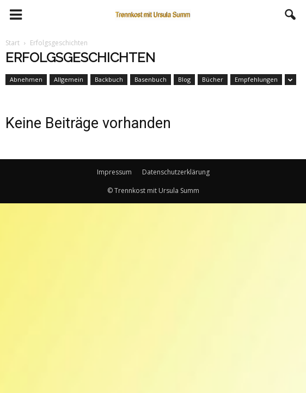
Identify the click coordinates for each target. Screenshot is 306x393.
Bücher (212, 79)
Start (12, 42)
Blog (184, 79)
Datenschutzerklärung (176, 172)
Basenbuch (150, 79)
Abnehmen (26, 79)
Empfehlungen (256, 79)
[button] (291, 14)
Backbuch (109, 79)
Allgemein (68, 79)
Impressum (114, 172)
